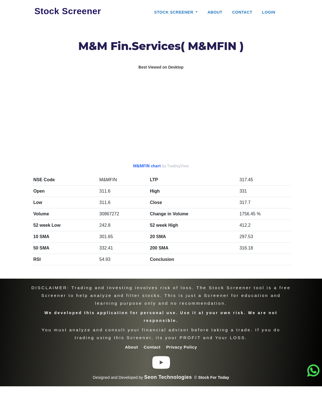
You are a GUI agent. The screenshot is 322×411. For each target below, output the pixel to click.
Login (268, 12)
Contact (242, 12)
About (214, 12)
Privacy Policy (181, 347)
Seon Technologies (168, 377)
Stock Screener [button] (174, 12)
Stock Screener (67, 11)
